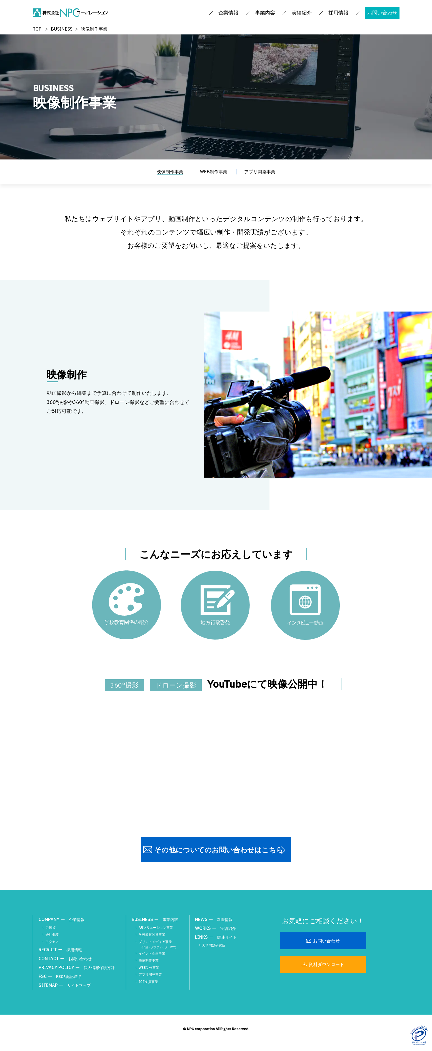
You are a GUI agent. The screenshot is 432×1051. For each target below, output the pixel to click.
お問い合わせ (382, 12)
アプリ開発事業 (259, 171)
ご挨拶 (51, 927)
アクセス (52, 942)
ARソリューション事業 (156, 927)
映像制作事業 (170, 171)
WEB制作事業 (214, 171)
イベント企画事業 (152, 953)
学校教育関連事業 (152, 934)
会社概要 (52, 934)
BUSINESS (62, 29)
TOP (37, 29)
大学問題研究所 (213, 945)
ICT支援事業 (148, 982)
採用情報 (338, 12)
